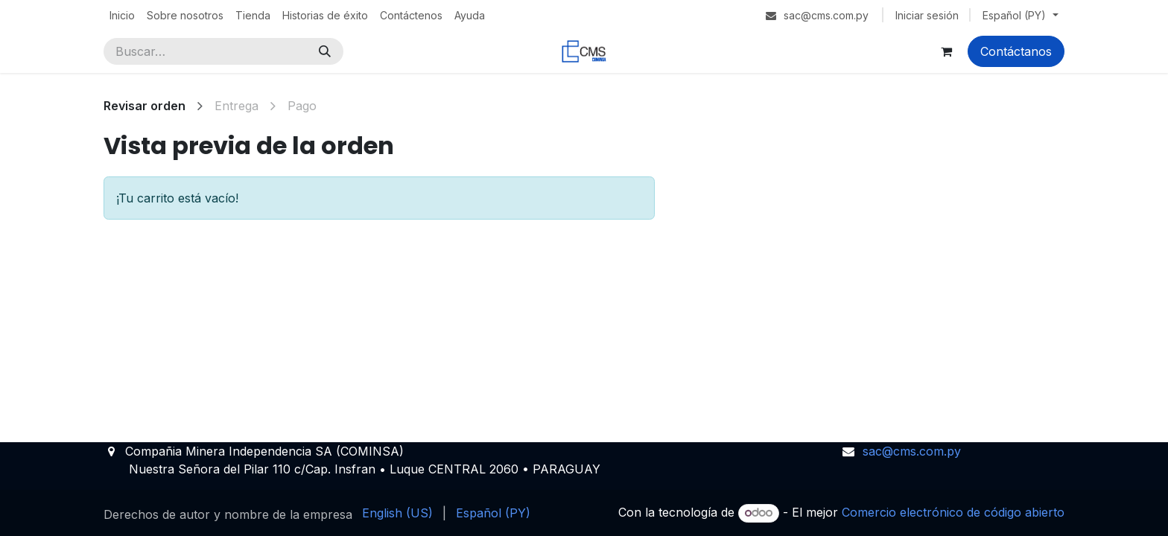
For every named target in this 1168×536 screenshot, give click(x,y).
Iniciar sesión (927, 15)
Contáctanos (1016, 51)
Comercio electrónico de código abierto (953, 512)
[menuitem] (122, 15)
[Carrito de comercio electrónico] (946, 51)
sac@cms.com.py (912, 451)
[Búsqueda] (324, 51)
